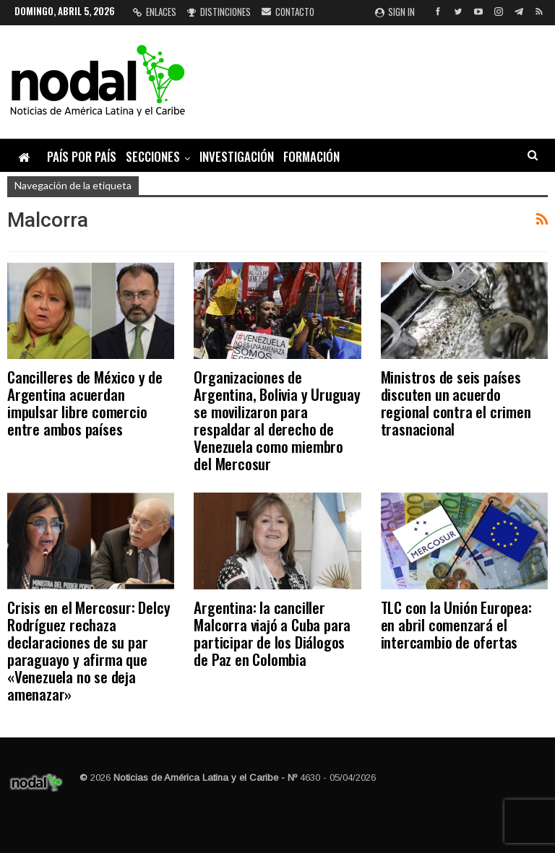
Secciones (153, 156)
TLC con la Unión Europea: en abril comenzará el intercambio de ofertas (456, 624)
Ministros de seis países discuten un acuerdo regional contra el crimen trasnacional (456, 402)
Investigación (236, 156)
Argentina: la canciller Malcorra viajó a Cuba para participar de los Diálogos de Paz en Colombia (272, 633)
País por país (81, 156)
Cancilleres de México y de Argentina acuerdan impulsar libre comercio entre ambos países (85, 402)
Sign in (395, 11)
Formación (311, 156)
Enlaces (154, 11)
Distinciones (219, 11)
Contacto (288, 11)
